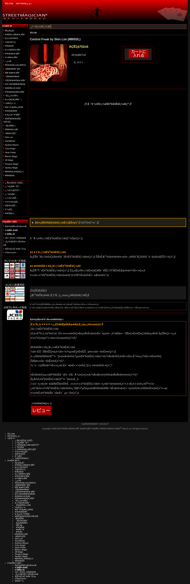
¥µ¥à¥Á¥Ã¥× (21, 523)
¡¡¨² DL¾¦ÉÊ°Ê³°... (13, 190)
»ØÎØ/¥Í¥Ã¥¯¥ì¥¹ (12, 69)
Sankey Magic (11, 168)
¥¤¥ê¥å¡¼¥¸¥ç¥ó (12, 88)
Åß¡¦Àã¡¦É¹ (10, 31)
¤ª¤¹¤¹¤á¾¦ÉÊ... (12, 202)
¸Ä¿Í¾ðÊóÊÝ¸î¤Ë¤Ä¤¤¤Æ (26, 574)
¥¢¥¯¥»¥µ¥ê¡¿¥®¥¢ (14, 107)
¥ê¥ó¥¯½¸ (19, 581)
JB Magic (9, 160)
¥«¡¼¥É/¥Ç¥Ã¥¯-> (13, 99)
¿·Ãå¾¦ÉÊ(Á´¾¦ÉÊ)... (14, 183)
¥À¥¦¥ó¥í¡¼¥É (11, 129)
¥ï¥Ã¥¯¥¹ (19, 529)
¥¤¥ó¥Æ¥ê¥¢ (11, 111)
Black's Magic (11, 156)
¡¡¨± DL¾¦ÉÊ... (11, 198)
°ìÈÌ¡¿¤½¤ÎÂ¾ (11, 96)
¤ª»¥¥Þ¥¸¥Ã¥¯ (11, 57)
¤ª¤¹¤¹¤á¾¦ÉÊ (21, 451)
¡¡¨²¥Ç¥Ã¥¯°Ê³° (22, 443)
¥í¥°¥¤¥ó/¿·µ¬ (24, 3)
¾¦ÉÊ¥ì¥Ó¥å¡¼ (22, 458)
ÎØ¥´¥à (18, 525)
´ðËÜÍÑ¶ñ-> (10, 126)
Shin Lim (9, 137)
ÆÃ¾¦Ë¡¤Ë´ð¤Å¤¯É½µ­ (15, 249)
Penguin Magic (12, 164)
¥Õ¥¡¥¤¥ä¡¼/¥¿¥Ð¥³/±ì (15, 65)
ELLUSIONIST (11, 38)
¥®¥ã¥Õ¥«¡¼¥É (23, 505)
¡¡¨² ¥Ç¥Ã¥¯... (11, 194)
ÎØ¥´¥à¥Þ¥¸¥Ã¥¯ (12, 73)
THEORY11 (10, 42)
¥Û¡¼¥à (9, 3)
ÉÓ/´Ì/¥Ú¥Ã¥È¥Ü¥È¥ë (15, 84)
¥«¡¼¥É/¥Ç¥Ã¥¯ (22, 503)
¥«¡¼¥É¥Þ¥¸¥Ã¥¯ (13, 50)
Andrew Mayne (12, 145)
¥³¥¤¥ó (18, 532)
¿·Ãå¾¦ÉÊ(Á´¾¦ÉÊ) (23, 440)
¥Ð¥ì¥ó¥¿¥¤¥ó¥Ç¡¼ (14, 171)
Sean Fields (10, 152)
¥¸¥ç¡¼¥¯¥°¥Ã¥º (12, 115)
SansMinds (10, 141)
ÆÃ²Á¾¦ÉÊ (20, 454)
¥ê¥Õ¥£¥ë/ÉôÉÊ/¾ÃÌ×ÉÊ (26, 516)
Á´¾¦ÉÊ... (9, 209)
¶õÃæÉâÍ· (9, 46)
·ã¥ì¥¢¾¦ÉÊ (10, 133)
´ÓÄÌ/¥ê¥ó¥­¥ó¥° (12, 76)
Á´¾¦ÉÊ (18, 456)
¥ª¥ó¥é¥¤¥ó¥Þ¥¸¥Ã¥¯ (15, 92)
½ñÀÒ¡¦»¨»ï (10, 103)
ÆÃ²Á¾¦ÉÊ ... (11, 205)
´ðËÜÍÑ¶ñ (19, 518)
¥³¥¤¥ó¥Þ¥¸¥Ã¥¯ (12, 54)
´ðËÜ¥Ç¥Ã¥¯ (21, 521)
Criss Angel (10, 148)
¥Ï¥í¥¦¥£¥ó (10, 175)
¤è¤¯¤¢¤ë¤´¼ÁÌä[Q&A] (15, 238)
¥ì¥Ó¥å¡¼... (10, 213)
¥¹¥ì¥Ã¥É (19, 527)
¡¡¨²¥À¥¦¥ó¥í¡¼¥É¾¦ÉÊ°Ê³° (27, 445)
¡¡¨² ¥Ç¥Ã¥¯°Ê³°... (13, 186)
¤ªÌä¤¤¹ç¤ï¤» (11, 252)
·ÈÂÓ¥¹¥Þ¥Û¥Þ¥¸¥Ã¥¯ (15, 80)
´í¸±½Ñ (8, 61)
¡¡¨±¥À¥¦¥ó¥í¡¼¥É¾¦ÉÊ (25, 449)
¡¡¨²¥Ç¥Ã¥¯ (20, 447)
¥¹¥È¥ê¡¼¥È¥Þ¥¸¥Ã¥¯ (15, 34)
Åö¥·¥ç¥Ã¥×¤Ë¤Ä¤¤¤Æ (16, 226)
